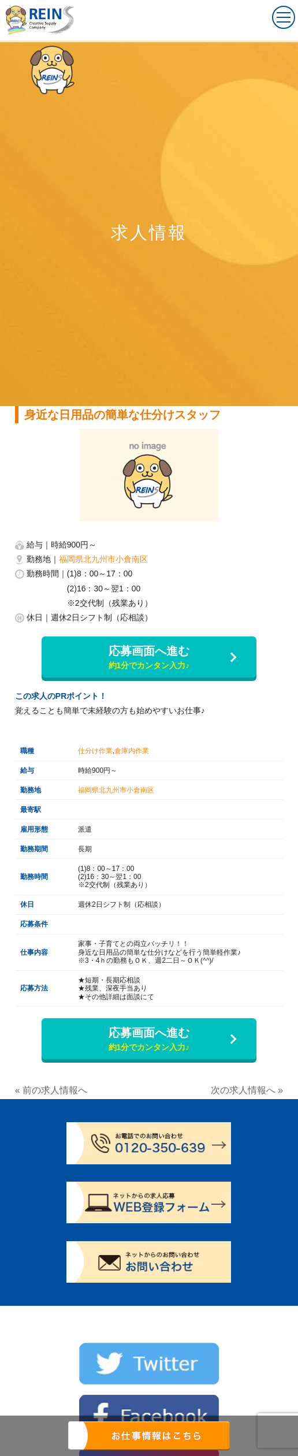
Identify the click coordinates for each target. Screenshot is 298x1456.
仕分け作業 (95, 751)
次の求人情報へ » (247, 1090)
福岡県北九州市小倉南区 (103, 559)
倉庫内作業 (131, 751)
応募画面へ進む (149, 658)
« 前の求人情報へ (51, 1090)
